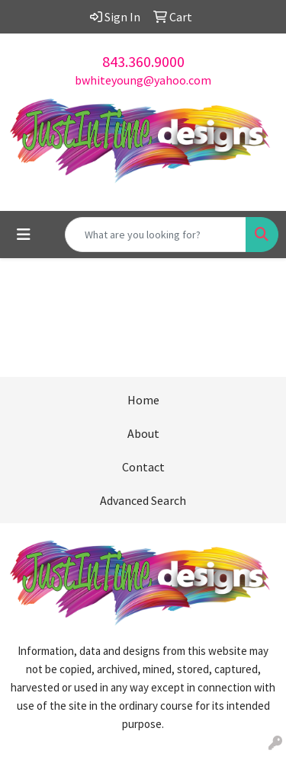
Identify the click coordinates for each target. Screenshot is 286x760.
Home (143, 399)
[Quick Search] (155, 234)
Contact (143, 466)
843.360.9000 (143, 61)
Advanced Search (143, 500)
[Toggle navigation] (24, 234)
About (143, 433)
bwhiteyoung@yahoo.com (143, 80)
